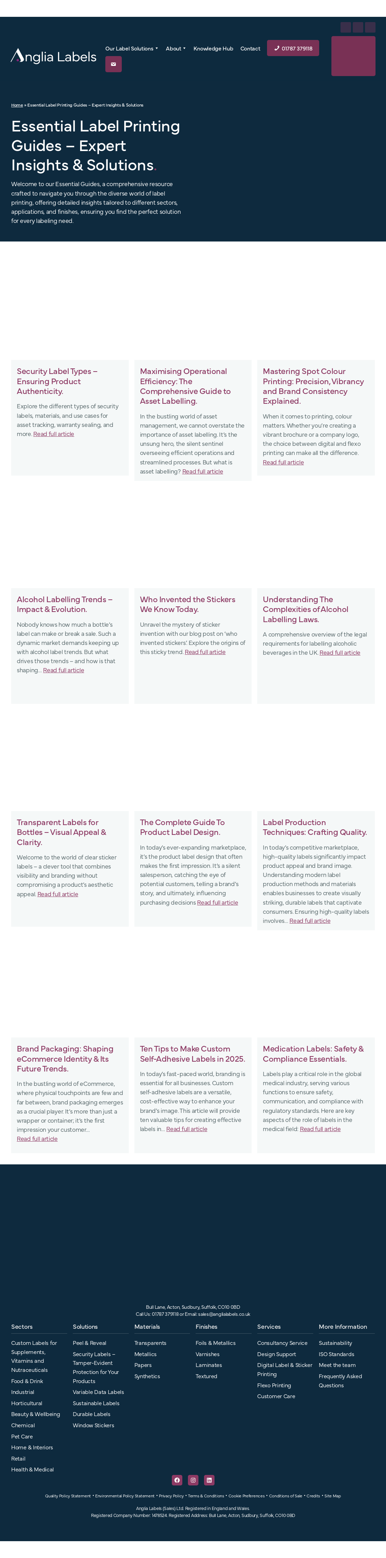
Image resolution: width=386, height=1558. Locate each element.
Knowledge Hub (213, 48)
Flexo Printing (274, 1385)
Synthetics (147, 1376)
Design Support (276, 1354)
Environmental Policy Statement (125, 1495)
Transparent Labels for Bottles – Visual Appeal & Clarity (61, 831)
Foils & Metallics (216, 1342)
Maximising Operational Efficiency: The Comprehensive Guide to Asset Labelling (185, 385)
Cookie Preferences (247, 1495)
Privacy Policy (171, 1495)
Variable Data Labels (98, 1391)
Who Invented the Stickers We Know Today (188, 603)
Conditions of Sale (286, 1495)
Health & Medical (32, 1469)
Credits (313, 1495)
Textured (206, 1376)
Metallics (145, 1354)
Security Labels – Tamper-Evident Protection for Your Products (96, 1367)
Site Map (332, 1495)
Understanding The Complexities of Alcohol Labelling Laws (306, 608)
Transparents (150, 1342)
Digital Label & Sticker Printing (284, 1369)
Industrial (22, 1391)
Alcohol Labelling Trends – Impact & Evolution (64, 603)
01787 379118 (297, 48)
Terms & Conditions (206, 1495)
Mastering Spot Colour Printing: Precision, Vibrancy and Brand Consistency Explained (313, 385)
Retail (18, 1458)
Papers (143, 1364)
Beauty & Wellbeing (35, 1413)
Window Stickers (93, 1425)
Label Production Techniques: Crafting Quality (314, 826)
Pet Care (22, 1436)
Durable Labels (92, 1413)
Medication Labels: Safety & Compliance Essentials (313, 1052)
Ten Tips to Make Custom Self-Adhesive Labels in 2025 (192, 1052)
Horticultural (26, 1403)
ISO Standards (336, 1354)
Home (17, 105)
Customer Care (276, 1396)
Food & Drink (27, 1380)
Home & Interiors (32, 1447)
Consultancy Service (282, 1342)
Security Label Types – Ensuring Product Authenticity (57, 380)
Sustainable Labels (96, 1403)
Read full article (53, 433)
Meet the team (337, 1364)
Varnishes (207, 1354)
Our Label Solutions (132, 48)
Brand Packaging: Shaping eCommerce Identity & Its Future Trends (65, 1058)
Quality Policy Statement (68, 1495)
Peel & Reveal (89, 1342)
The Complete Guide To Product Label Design (182, 826)
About (176, 48)
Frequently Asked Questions (340, 1380)
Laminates (209, 1364)
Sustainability (335, 1342)
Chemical (23, 1425)
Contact (250, 48)
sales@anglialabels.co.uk (224, 1313)
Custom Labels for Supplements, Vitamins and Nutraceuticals (34, 1356)
